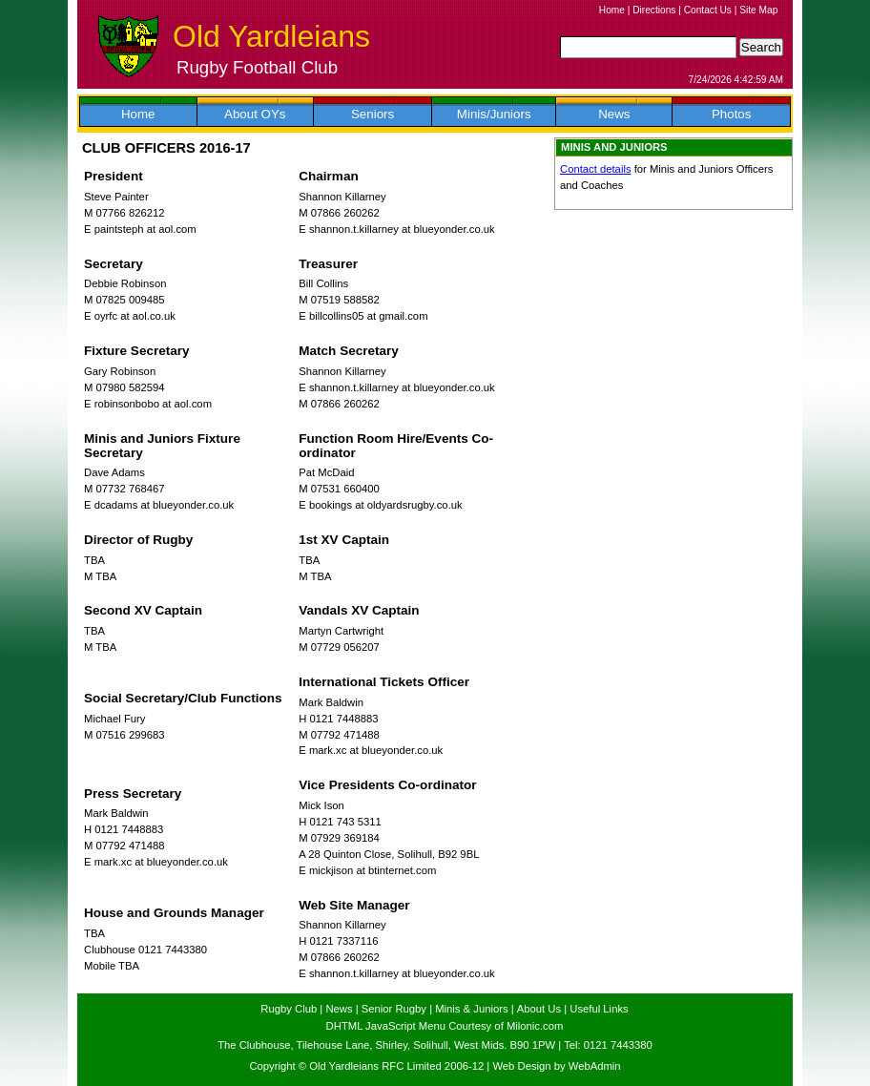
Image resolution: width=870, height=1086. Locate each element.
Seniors (372, 114)
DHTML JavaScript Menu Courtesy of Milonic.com (445, 1026)
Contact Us (708, 10)
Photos (732, 114)
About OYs (254, 114)
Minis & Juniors (471, 1008)
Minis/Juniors (494, 114)
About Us (539, 1008)
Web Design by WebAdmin (556, 1066)
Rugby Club (288, 1008)
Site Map (758, 10)
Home (612, 10)
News (614, 114)
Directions (653, 10)
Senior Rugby (394, 1008)
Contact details (596, 169)
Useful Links (599, 1008)
